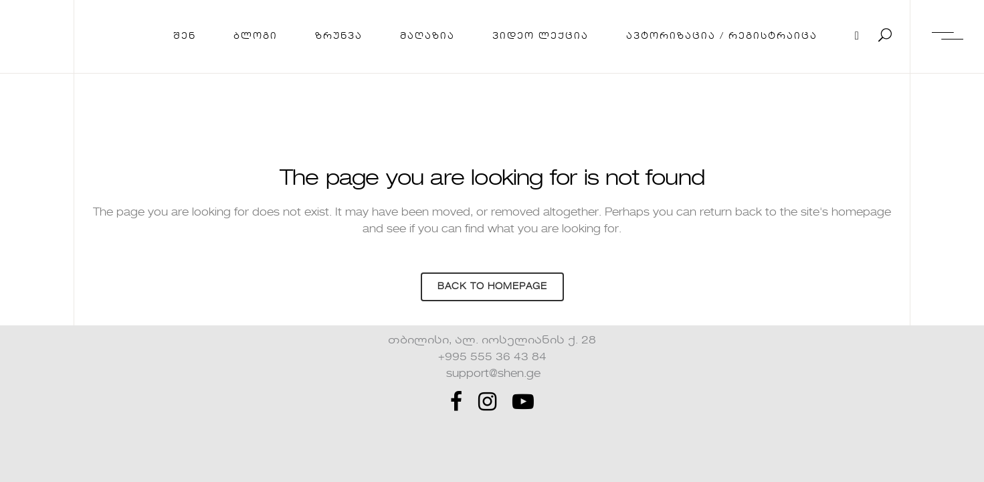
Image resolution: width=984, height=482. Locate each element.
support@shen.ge (492, 374)
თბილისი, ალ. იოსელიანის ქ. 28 (492, 340)
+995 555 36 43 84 (492, 357)
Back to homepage (492, 287)
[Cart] (857, 36)
